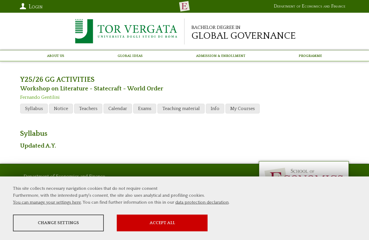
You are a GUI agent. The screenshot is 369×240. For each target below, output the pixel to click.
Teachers (88, 108)
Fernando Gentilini (40, 97)
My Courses (242, 108)
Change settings (58, 222)
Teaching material (181, 108)
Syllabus (34, 108)
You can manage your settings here (47, 202)
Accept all (162, 222)
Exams (144, 108)
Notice (61, 108)
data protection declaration (202, 202)
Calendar (117, 108)
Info (215, 108)
